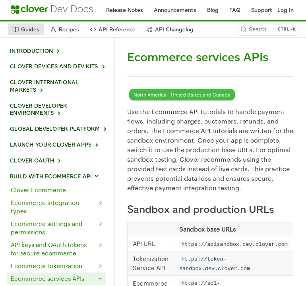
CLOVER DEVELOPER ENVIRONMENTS (38, 109)
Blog (213, 10)
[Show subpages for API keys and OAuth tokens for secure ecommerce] (100, 245)
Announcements (175, 10)
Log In (285, 10)
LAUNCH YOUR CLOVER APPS (50, 144)
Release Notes (124, 10)
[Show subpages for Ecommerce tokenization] (100, 266)
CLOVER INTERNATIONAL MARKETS (44, 86)
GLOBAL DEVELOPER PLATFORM (55, 129)
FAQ (234, 10)
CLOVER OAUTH (32, 160)
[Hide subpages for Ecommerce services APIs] (100, 278)
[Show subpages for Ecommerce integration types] (100, 202)
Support (261, 10)
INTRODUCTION (31, 51)
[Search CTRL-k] (268, 29)
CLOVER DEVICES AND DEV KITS (54, 66)
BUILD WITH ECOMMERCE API (51, 176)
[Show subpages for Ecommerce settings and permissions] (100, 223)
